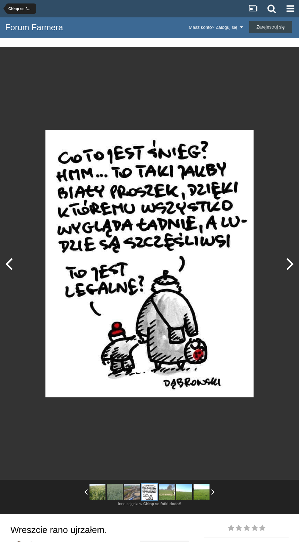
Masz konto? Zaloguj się (215, 27)
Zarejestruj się (270, 27)
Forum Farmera (34, 27)
